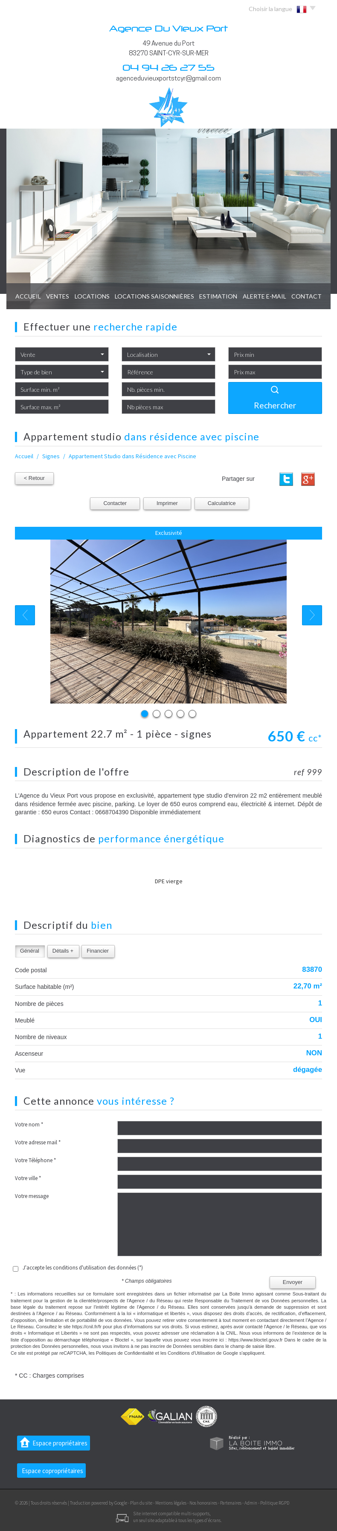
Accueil (28, 296)
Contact (306, 296)
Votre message (32, 1196)
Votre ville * (28, 1178)
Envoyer (292, 1282)
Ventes (57, 296)
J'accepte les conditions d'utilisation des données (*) (83, 1267)
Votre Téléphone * (35, 1160)
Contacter (115, 503)
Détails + (62, 951)
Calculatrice (222, 503)
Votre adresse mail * (38, 1142)
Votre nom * (29, 1124)
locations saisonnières (154, 296)
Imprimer (167, 503)
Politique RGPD (274, 1503)
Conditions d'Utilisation (191, 1353)
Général (29, 951)
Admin (250, 1503)
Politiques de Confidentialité (125, 1353)
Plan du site (141, 1503)
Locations (92, 296)
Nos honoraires (203, 1503)
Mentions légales (170, 1503)
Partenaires (230, 1503)
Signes (51, 456)
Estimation (218, 296)
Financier (98, 951)
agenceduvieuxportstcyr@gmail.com (168, 78)
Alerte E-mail (264, 296)
